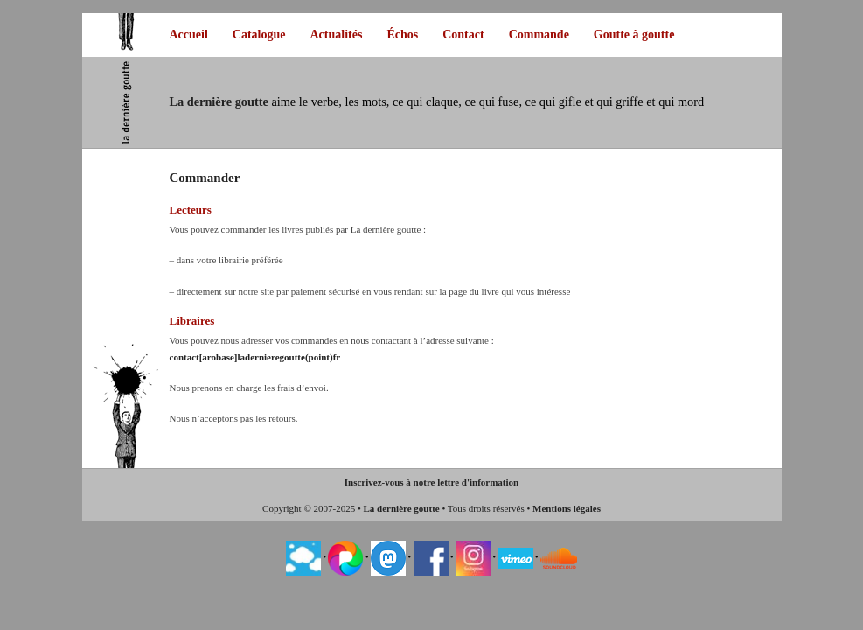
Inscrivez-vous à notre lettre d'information (431, 482)
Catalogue (259, 34)
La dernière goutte (402, 508)
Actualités (336, 34)
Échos (402, 34)
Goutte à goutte (634, 34)
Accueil (189, 34)
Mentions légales (566, 508)
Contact (463, 34)
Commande (539, 34)
